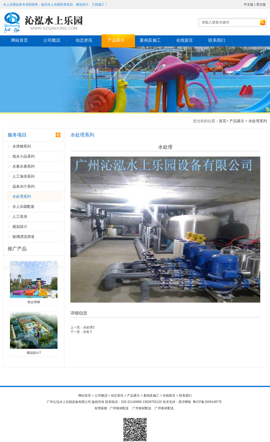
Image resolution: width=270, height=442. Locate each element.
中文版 (248, 4)
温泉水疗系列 (23, 186)
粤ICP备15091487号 (207, 402)
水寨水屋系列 (23, 166)
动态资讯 (85, 40)
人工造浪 (19, 216)
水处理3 (88, 327)
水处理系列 (257, 121)
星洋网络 (185, 402)
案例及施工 (153, 40)
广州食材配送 (119, 408)
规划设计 (19, 226)
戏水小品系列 (23, 156)
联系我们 (221, 40)
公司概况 (52, 40)
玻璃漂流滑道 (23, 236)
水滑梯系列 (21, 146)
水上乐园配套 (23, 206)
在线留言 (188, 40)
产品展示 (118, 40)
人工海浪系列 (23, 176)
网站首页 (19, 40)
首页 (222, 121)
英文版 (261, 4)
